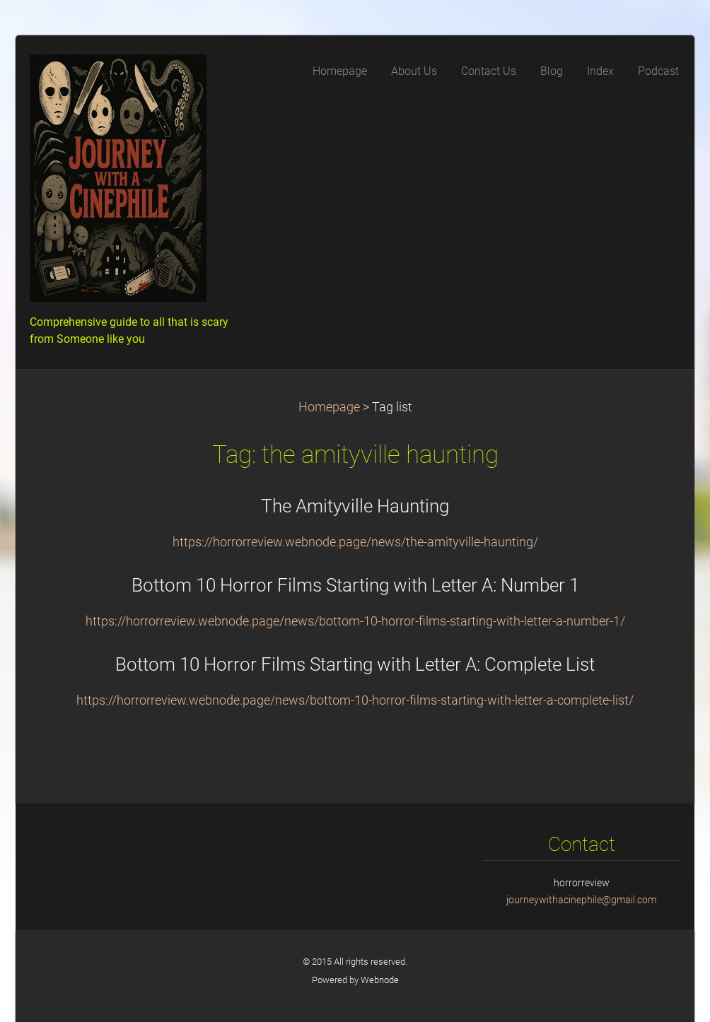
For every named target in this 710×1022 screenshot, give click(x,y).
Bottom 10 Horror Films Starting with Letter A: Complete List (355, 664)
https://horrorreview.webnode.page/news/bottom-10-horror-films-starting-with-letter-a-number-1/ (355, 621)
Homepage (329, 407)
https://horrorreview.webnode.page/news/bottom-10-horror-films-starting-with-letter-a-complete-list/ (355, 700)
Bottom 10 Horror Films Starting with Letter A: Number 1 (355, 585)
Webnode (380, 980)
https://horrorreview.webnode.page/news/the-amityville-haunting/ (355, 542)
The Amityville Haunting (355, 506)
